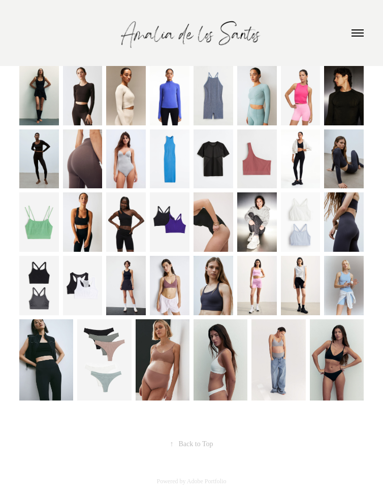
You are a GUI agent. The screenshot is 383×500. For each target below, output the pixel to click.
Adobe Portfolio (207, 481)
